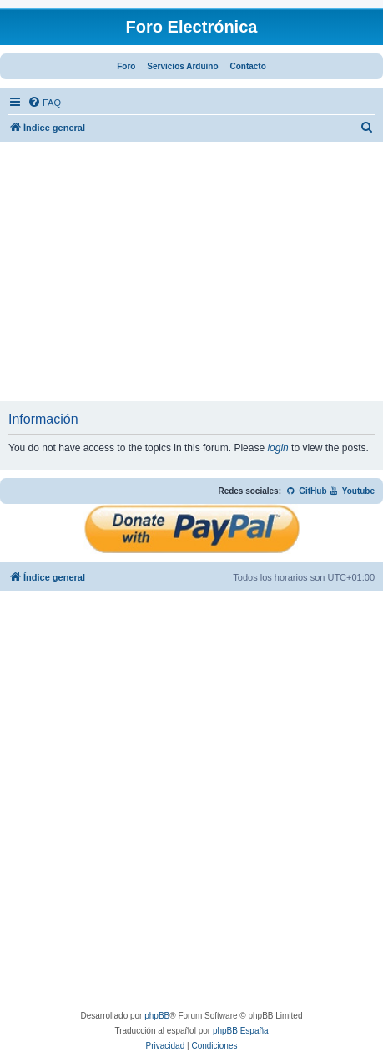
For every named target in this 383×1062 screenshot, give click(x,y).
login (277, 448)
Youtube (352, 491)
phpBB (156, 1015)
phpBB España (241, 1030)
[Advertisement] (191, 276)
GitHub (306, 491)
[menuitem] (44, 103)
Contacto (247, 66)
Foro (126, 66)
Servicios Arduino (182, 66)
